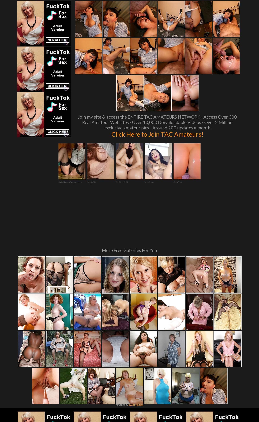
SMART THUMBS (136, 356)
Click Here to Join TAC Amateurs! (157, 134)
